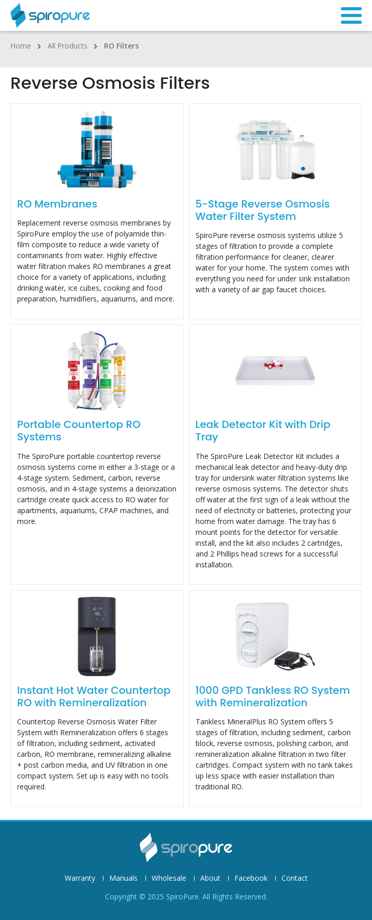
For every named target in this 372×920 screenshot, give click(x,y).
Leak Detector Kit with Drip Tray (263, 430)
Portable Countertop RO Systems (79, 430)
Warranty (80, 878)
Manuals (123, 878)
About (210, 878)
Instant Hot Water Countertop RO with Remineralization (94, 696)
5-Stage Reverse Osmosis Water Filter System (263, 210)
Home (20, 46)
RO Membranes (57, 204)
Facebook (250, 878)
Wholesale (169, 878)
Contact (294, 878)
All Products (67, 46)
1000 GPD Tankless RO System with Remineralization (273, 696)
